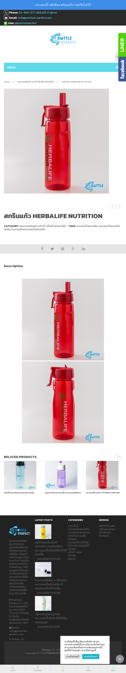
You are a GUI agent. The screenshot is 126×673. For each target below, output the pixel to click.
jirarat (41, 558)
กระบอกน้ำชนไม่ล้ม (78, 542)
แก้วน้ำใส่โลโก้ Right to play (119, 206)
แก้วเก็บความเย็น (77, 535)
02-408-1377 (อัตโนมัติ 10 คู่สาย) (38, 12)
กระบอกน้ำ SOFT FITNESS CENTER (103, 492)
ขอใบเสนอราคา (107, 529)
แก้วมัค (72, 548)
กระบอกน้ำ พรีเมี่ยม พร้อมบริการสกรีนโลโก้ (63, 5)
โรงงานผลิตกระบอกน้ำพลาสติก (28, 229)
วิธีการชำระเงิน (107, 525)
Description (13, 265)
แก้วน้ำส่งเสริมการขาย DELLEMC (19, 492)
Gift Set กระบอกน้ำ (78, 545)
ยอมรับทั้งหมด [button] (91, 656)
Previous (114, 456)
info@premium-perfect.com (35, 18)
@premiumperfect (26, 23)
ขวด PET (73, 525)
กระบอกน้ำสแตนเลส (79, 532)
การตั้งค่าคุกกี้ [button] (72, 656)
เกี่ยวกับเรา (105, 532)
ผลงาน (71, 558)
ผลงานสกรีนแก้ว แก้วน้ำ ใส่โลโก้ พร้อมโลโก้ (36, 81)
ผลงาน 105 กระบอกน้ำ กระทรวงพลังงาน (63, 492)
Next (119, 456)
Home (7, 81)
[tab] (15, 265)
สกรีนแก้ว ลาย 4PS (112, 206)
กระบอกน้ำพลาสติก (87, 226)
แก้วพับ (72, 555)
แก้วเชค (72, 539)
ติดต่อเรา (104, 535)
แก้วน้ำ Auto (75, 552)
